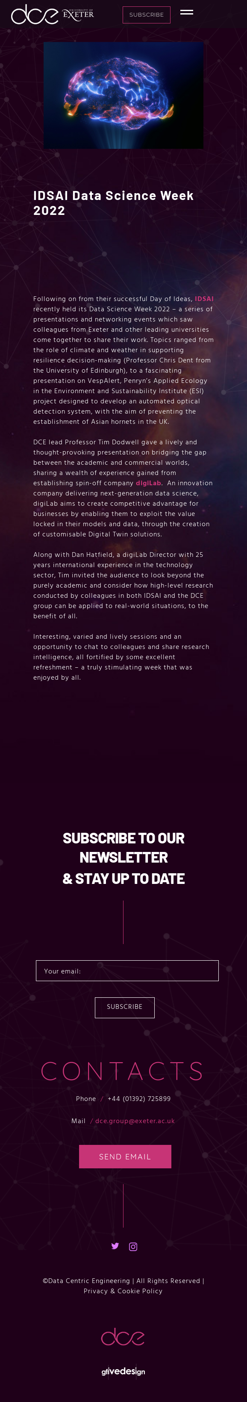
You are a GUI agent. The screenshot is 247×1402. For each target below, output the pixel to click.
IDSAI (204, 299)
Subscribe (167, 15)
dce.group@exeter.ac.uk (135, 1121)
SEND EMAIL (125, 1157)
